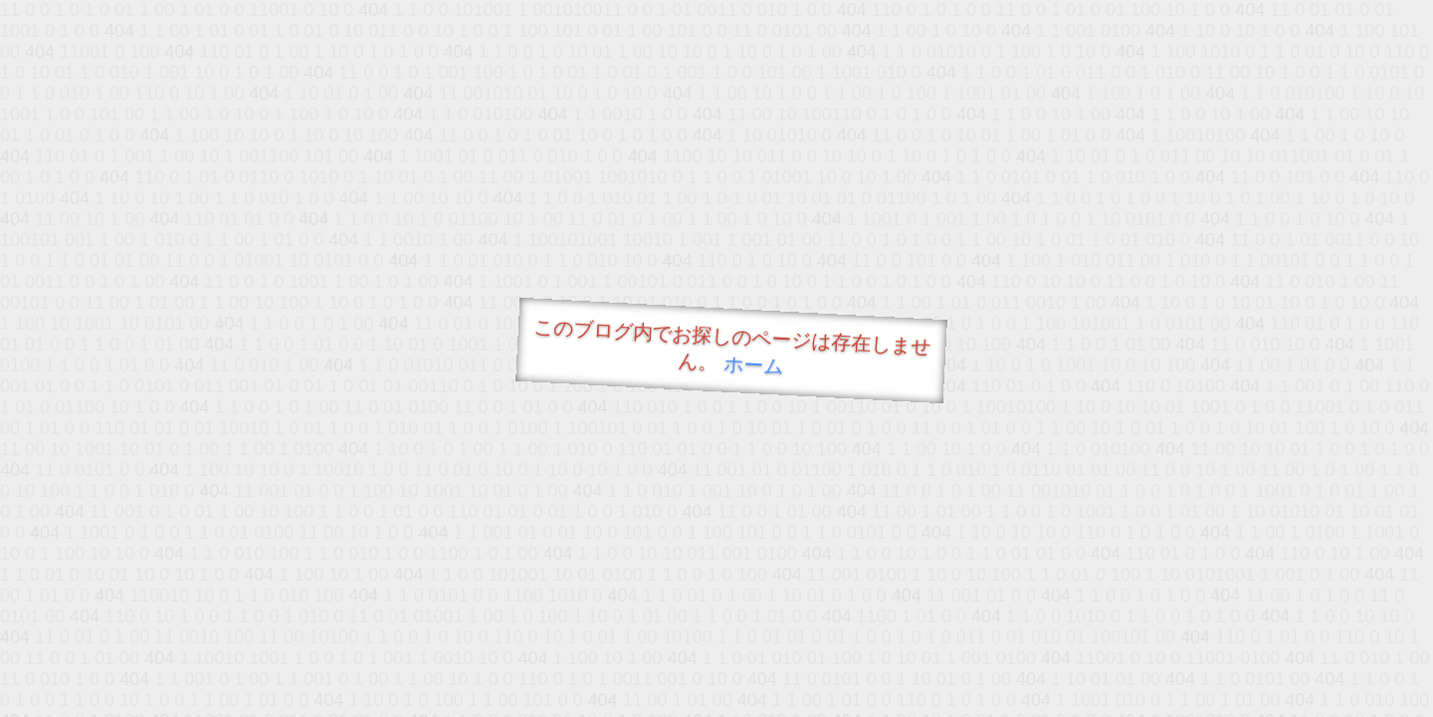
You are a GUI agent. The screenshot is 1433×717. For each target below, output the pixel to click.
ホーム (753, 365)
